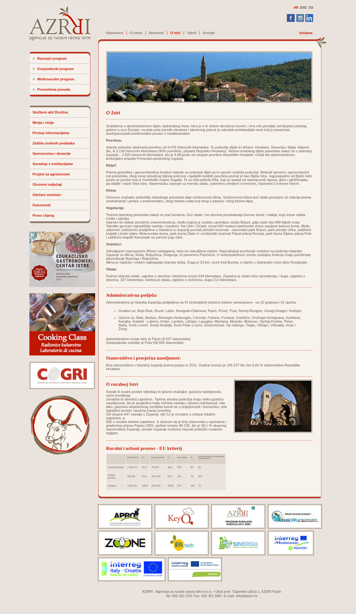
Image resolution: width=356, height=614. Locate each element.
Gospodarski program (55, 69)
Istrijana (306, 33)
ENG (303, 7)
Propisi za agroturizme (51, 174)
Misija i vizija (43, 122)
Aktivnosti (156, 33)
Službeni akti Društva (50, 112)
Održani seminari (47, 195)
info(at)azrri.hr (247, 596)
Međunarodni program (55, 79)
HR (296, 7)
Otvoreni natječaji (47, 184)
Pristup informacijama (51, 133)
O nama (136, 33)
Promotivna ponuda (53, 89)
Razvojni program (52, 58)
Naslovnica (114, 33)
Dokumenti (42, 205)
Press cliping (43, 215)
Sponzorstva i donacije (52, 153)
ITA (310, 7)
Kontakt (209, 33)
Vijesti (191, 33)
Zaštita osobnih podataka (54, 143)
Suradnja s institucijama (53, 164)
